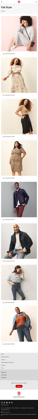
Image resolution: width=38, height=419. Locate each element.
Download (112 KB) (8, 136)
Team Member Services (5, 409)
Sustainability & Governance (7, 362)
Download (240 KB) (8, 53)
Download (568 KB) (8, 344)
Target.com (3, 372)
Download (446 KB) (8, 219)
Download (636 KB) (8, 302)
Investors (3, 365)
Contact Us (3, 377)
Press (2, 368)
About (2, 354)
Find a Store (4, 374)
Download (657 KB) (8, 261)
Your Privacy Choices (5, 412)
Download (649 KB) (8, 178)
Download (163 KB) (8, 95)
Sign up (19, 386)
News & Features (5, 356)
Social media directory (5, 404)
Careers (3, 359)
